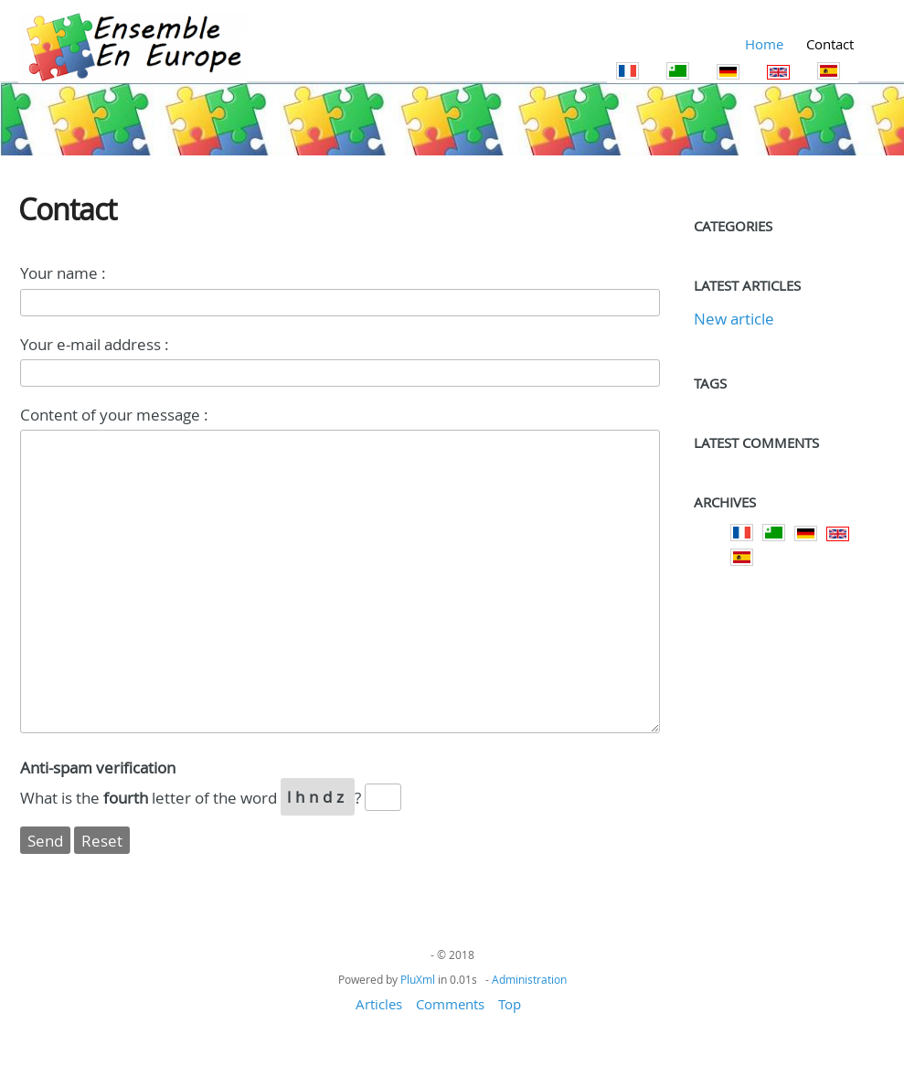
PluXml (417, 979)
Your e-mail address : (94, 344)
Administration (529, 979)
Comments (450, 1004)
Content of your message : (114, 414)
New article (734, 318)
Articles (379, 1004)
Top (509, 1004)
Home (764, 44)
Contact (830, 44)
